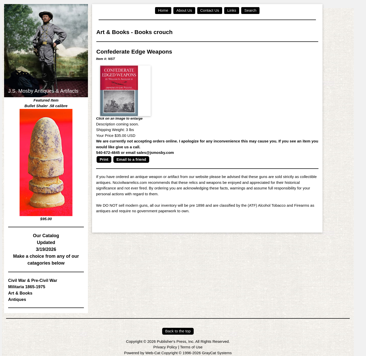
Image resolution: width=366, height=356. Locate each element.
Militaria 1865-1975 (26, 286)
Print (104, 159)
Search (250, 10)
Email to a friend (131, 159)
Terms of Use (191, 347)
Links (231, 10)
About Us (184, 10)
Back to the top (178, 331)
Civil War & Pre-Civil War (32, 280)
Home (163, 10)
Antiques (17, 299)
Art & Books (20, 293)
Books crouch (153, 32)
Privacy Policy (165, 347)
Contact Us (209, 10)
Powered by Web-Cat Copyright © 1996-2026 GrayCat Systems (178, 353)
